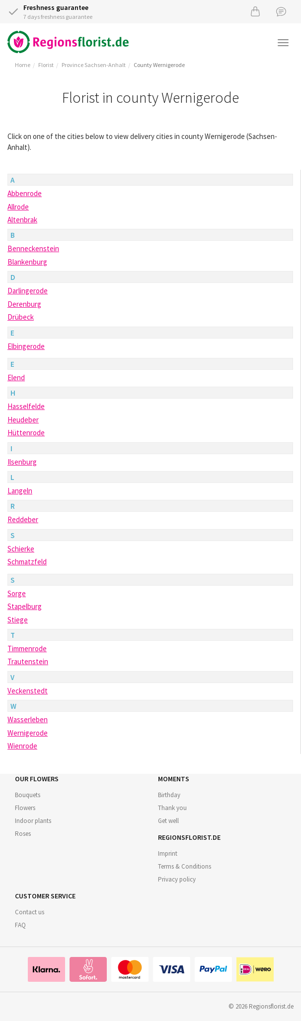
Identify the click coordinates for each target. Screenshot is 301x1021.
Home (22, 64)
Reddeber (22, 519)
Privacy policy (177, 879)
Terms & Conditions (184, 866)
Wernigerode (27, 733)
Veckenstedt (27, 690)
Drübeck (20, 317)
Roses (23, 833)
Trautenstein (27, 661)
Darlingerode (27, 290)
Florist (46, 64)
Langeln (19, 490)
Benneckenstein (33, 248)
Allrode (18, 206)
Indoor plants (33, 821)
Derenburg (24, 304)
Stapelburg (24, 606)
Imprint (167, 853)
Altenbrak (22, 219)
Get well (168, 821)
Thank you (172, 808)
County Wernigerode (159, 64)
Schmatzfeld (27, 561)
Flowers (25, 808)
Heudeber (23, 419)
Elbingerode (26, 346)
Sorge (16, 593)
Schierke (20, 548)
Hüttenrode (26, 432)
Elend (16, 377)
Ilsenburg (22, 462)
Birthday (169, 795)
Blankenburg (27, 262)
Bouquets (27, 795)
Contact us (29, 912)
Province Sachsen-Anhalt (94, 64)
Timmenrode (27, 648)
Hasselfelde (26, 406)
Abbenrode (24, 193)
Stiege (17, 619)
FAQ (20, 925)
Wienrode (22, 745)
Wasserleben (27, 719)
